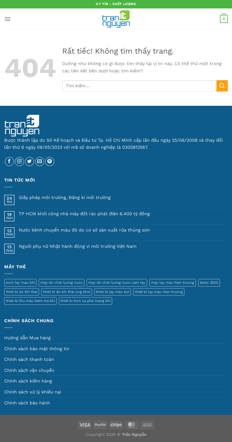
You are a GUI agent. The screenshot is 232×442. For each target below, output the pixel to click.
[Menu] (7, 19)
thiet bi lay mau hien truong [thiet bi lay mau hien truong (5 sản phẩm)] (159, 292)
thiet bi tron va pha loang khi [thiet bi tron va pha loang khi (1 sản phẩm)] (85, 301)
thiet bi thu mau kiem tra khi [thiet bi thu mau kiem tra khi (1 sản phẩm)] (30, 301)
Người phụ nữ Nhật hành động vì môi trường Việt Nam (77, 246)
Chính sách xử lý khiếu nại (32, 392)
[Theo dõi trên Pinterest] (49, 161)
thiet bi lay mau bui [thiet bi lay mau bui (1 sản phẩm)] (112, 292)
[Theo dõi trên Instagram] (19, 161)
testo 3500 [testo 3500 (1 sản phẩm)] (209, 282)
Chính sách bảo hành (27, 403)
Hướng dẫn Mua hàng (27, 337)
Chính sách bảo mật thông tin (36, 348)
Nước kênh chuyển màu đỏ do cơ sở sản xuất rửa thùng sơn (84, 230)
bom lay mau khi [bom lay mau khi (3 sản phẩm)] (20, 282)
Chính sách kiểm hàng (28, 381)
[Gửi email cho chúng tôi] (39, 161)
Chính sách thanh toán (29, 359)
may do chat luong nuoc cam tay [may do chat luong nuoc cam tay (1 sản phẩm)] (116, 282)
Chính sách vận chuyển (29, 370)
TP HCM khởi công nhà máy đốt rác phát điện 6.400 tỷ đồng (84, 213)
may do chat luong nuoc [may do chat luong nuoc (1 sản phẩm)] (61, 282)
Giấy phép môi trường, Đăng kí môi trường (65, 197)
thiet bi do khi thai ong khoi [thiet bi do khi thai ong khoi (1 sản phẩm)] (66, 292)
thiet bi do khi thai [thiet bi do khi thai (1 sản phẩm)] (21, 292)
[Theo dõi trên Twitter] (29, 161)
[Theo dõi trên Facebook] (9, 161)
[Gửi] (222, 85)
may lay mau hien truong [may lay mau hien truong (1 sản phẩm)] (172, 282)
